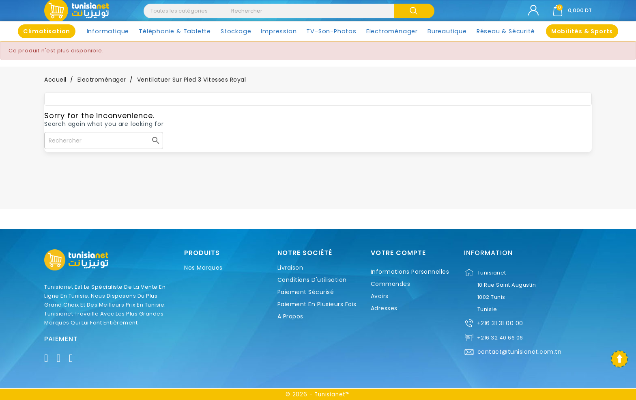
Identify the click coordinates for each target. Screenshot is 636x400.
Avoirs (380, 296)
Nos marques (203, 268)
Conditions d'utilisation (312, 280)
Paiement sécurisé (305, 292)
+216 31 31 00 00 (500, 323)
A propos (290, 316)
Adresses (384, 308)
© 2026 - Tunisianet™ (318, 394)
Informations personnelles (410, 272)
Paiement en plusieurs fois (317, 304)
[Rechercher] (103, 140)
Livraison (290, 268)
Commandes (390, 284)
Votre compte (398, 253)
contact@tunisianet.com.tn (519, 352)
